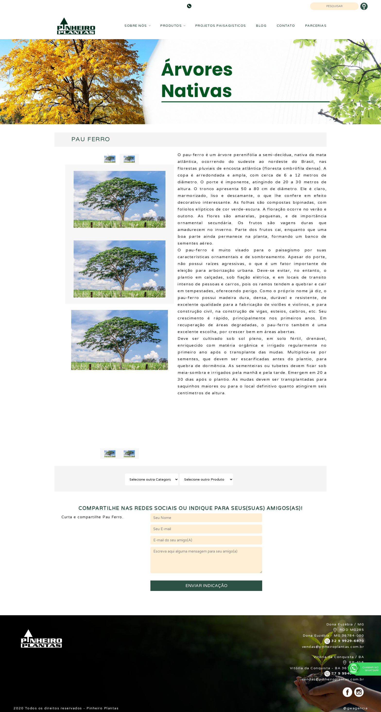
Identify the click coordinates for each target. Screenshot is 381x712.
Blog (261, 26)
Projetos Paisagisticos (220, 26)
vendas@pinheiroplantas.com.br (333, 647)
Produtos (172, 26)
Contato (286, 26)
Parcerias (316, 26)
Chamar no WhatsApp (367, 668)
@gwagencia (355, 708)
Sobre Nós (137, 26)
